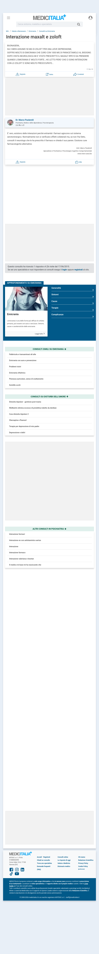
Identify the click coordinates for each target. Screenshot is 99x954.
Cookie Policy (83, 698)
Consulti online (63, 688)
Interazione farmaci (17, 496)
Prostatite (33, 577)
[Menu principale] (8, 17)
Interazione (13, 508)
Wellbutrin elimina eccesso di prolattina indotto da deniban (33, 369)
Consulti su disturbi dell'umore (49, 358)
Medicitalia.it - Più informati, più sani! (49, 18)
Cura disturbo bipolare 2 (19, 375)
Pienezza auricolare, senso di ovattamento (26, 340)
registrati (78, 231)
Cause (72, 263)
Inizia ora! (83, 175)
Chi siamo (81, 688)
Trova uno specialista (44, 695)
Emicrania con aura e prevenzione (22, 322)
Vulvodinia (34, 621)
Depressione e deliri (17, 394)
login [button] (64, 231)
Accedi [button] (39, 688)
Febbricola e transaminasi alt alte (22, 316)
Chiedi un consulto (43, 691)
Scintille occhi (14, 346)
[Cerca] (79, 24)
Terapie (72, 270)
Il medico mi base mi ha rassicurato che (25, 526)
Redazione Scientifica (85, 691)
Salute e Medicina (64, 695)
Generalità (72, 250)
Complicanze (72, 277)
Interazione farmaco (17, 514)
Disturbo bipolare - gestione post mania (25, 363)
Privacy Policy (83, 695)
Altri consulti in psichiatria (49, 490)
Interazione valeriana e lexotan (21, 520)
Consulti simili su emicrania (49, 310)
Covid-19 (33, 606)
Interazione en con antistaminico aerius (25, 502)
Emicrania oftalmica (17, 334)
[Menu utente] (90, 17)
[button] (20, 74)
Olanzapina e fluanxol (18, 382)
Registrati (46, 688)
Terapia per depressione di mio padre (24, 388)
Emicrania (13, 275)
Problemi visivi (15, 328)
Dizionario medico (64, 698)
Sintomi (72, 257)
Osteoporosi (34, 592)
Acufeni (32, 563)
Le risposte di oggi (64, 691)
